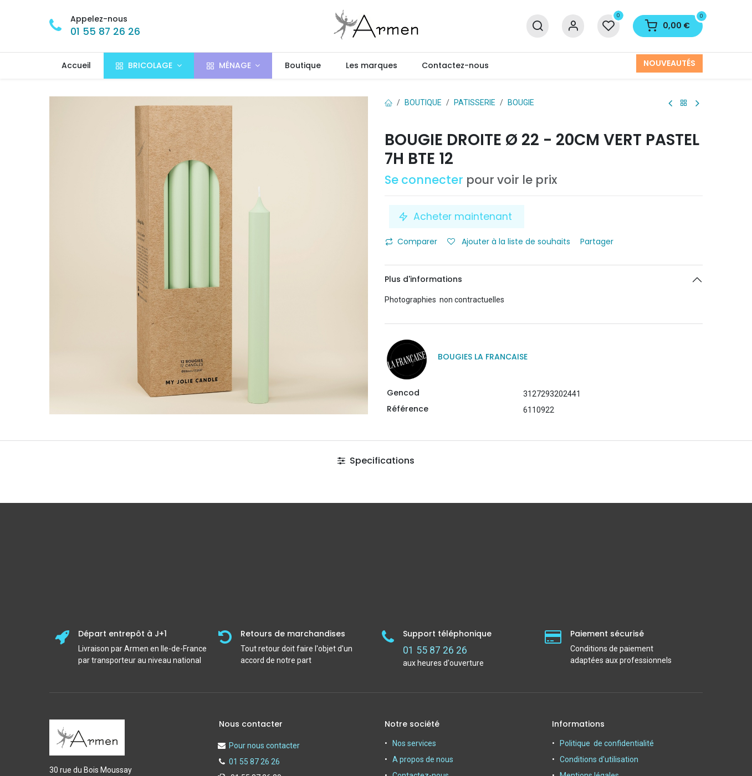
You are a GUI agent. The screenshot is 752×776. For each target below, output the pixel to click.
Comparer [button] (411, 241)
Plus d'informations (423, 279)
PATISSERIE (474, 102)
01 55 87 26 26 (105, 31)
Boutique (423, 102)
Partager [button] (598, 241)
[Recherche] (537, 26)
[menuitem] (76, 66)
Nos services (414, 743)
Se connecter (424, 180)
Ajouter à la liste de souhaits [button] (508, 241)
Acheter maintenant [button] (456, 216)
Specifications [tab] (376, 460)
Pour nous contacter (264, 745)
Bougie (521, 102)
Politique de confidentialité (607, 743)
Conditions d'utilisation (599, 759)
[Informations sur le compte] (573, 26)
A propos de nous (422, 759)
